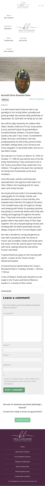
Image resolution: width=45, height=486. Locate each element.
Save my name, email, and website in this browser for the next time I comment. (21, 381)
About (9, 16)
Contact (9, 50)
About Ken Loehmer (22, 452)
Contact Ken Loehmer (22, 476)
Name (6, 345)
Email (6, 355)
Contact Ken (22, 420)
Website (7, 365)
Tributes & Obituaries (22, 462)
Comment (8, 313)
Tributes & (8, 27)
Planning (23, 39)
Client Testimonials (22, 466)
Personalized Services (23, 457)
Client (8, 39)
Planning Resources (22, 471)
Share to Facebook (36, 99)
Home (22, 447)
